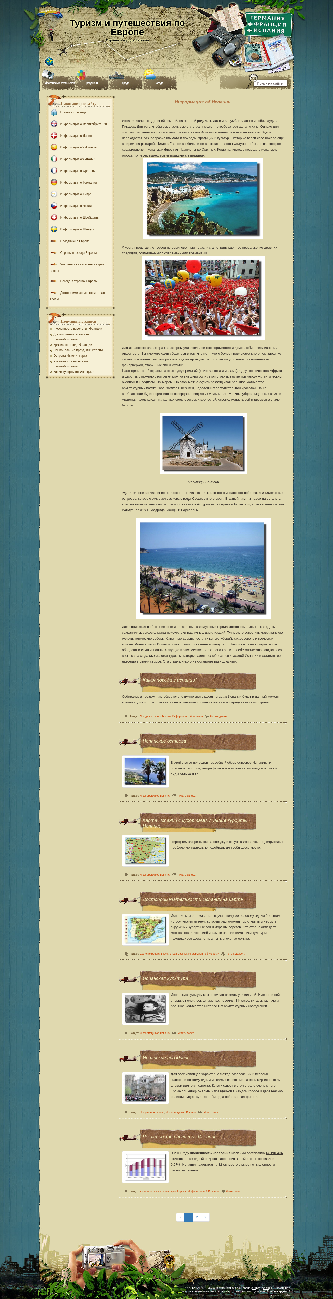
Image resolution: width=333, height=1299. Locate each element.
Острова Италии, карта (70, 356)
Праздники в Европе (152, 1112)
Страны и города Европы (72, 253)
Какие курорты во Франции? (74, 372)
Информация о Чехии (70, 206)
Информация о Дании (70, 136)
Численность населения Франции (78, 328)
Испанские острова (164, 741)
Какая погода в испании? (170, 680)
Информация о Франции (72, 171)
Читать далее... (219, 716)
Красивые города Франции (73, 345)
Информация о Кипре (70, 194)
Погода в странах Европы (155, 716)
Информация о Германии (72, 182)
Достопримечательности (60, 83)
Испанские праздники (166, 1057)
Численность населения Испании (180, 1136)
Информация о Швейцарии (74, 217)
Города (125, 83)
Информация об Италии (71, 159)
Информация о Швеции (71, 229)
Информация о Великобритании (77, 124)
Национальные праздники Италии (78, 350)
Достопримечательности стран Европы (163, 953)
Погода (159, 83)
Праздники (91, 83)
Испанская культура (165, 978)
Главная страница (67, 112)
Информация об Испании (187, 716)
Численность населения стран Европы (163, 1191)
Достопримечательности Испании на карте (193, 899)
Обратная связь (262, 1287)
